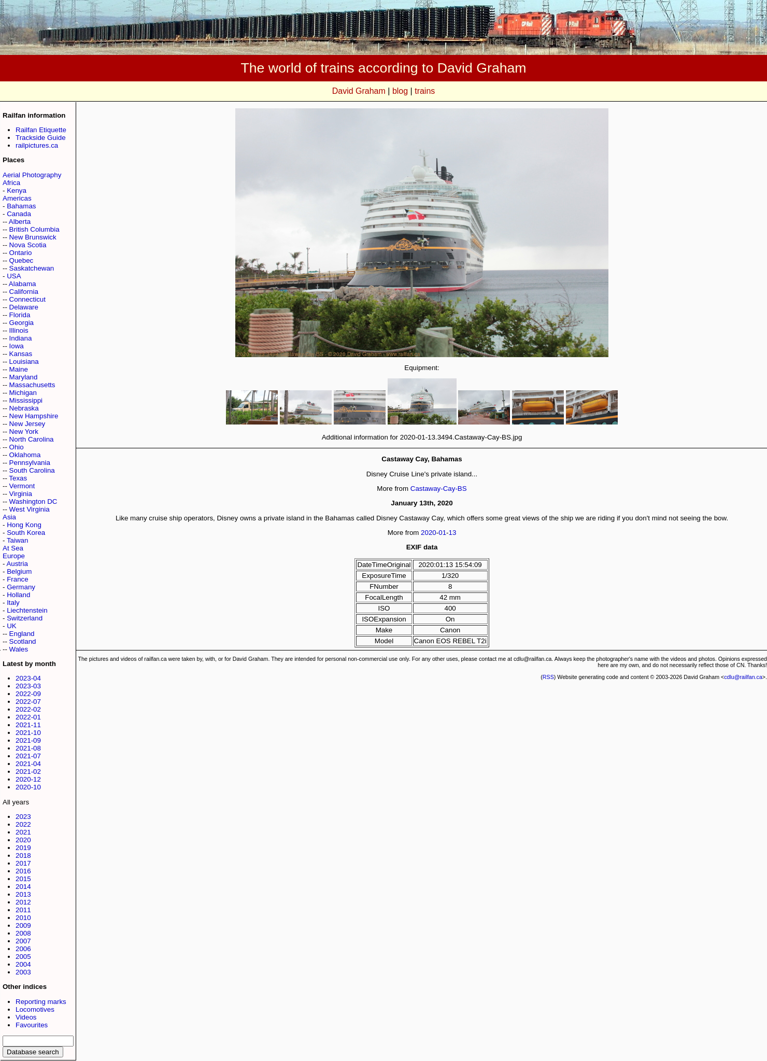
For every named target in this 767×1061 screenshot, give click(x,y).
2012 (23, 902)
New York (23, 431)
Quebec (21, 260)
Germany (21, 587)
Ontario (20, 253)
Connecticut (27, 299)
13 (453, 532)
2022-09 (28, 694)
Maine (18, 369)
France (17, 579)
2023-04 (28, 678)
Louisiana (24, 361)
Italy (13, 602)
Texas (18, 478)
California (23, 291)
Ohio (16, 447)
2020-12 (28, 779)
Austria (16, 564)
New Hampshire (34, 416)
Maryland (23, 377)
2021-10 (28, 733)
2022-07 (28, 701)
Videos (26, 1017)
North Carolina (31, 439)
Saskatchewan (31, 268)
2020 (23, 840)
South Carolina (32, 470)
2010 (23, 918)
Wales (19, 649)
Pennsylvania (29, 462)
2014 (23, 886)
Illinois (19, 330)
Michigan (23, 393)
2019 (23, 848)
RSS (548, 677)
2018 (23, 855)
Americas (17, 198)
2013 (23, 894)
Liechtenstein (27, 610)
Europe (14, 556)
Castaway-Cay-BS (438, 488)
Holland (18, 595)
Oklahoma (25, 455)
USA (14, 276)
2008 (23, 933)
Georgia (21, 323)
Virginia (20, 494)
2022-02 (28, 709)
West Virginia (29, 509)
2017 (23, 863)
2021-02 (28, 771)
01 (442, 532)
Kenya (16, 190)
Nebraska (24, 408)
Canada (19, 214)
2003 (23, 972)
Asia (9, 517)
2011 (23, 910)
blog (400, 91)
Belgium (19, 571)
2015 (23, 879)
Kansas (20, 354)
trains (425, 91)
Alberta (20, 221)
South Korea (26, 532)
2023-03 (28, 686)
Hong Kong (24, 525)
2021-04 (28, 764)
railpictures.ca (37, 145)
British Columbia (34, 229)
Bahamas (21, 206)
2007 (23, 941)
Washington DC (33, 501)
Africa (11, 183)
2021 (23, 832)
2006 (23, 949)
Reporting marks (41, 1002)
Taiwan (18, 540)
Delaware (23, 307)
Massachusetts (32, 385)
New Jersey (27, 424)
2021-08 (28, 748)
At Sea (13, 548)
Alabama (22, 284)
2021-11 (28, 725)
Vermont (22, 486)
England (22, 634)
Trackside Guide (41, 138)
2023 (23, 816)
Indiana (20, 338)
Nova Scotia (28, 245)
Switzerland (24, 618)
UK (12, 626)
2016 (23, 871)
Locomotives (35, 1009)
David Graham (359, 91)
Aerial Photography (32, 175)
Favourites (32, 1025)
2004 (23, 964)
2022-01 (28, 717)
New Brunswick (32, 237)
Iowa (16, 346)
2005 (23, 956)
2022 (23, 824)
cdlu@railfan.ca (743, 677)
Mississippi (25, 400)
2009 (23, 925)
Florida (20, 315)
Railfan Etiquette (41, 130)
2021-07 (28, 756)
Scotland (22, 641)
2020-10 (28, 787)
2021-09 (28, 740)
